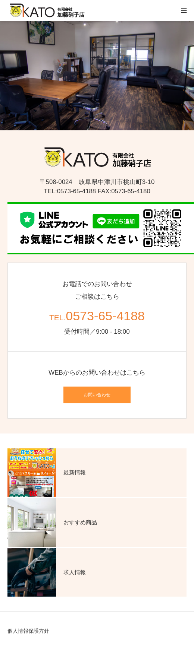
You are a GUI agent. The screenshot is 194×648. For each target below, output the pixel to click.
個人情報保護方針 (28, 631)
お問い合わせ (97, 394)
